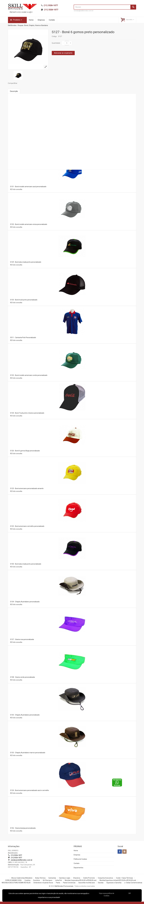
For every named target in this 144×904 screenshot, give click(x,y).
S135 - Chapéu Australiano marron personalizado (27, 753)
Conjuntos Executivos (105, 878)
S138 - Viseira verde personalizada (22, 677)
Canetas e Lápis (64, 878)
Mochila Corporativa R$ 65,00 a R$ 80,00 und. (81, 880)
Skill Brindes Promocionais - (64, 886)
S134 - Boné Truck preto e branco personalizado (27, 413)
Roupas (20, 25)
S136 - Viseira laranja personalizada (23, 828)
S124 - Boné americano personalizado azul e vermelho (29, 790)
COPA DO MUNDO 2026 (13, 880)
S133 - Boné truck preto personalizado (23, 300)
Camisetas (52, 878)
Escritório (36, 880)
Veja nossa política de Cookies (106, 894)
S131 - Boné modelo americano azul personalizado (28, 186)
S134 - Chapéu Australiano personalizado (25, 602)
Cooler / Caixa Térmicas (124, 878)
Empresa (41, 20)
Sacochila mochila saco (86, 883)
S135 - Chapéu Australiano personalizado (25, 715)
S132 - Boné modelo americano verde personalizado (28, 375)
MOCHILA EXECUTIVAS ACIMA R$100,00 (16, 883)
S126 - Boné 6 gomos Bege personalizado (25, 451)
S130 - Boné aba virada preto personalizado (25, 564)
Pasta (58, 883)
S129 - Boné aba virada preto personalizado (25, 262)
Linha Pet (58, 880)
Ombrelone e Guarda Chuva (43, 883)
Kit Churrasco (47, 880)
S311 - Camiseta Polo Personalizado (23, 337)
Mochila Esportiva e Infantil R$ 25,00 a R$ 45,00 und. (118, 880)
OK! (129, 893)
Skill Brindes (12, 25)
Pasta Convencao (69, 883)
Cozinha (27, 880)
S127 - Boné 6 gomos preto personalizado (83, 32)
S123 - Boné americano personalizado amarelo (27, 488)
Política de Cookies (80, 859)
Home (31, 20)
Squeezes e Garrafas (114, 883)
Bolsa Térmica (40, 878)
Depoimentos (78, 868)
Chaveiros (76, 878)
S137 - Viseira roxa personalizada (22, 639)
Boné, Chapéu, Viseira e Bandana (36, 25)
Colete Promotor (89, 878)
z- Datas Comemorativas (133, 883)
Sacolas (101, 883)
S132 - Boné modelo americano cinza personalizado (28, 224)
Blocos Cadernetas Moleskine (21, 878)
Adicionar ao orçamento (63, 53)
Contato (52, 20)
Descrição (14, 91)
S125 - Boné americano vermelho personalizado (27, 526)
